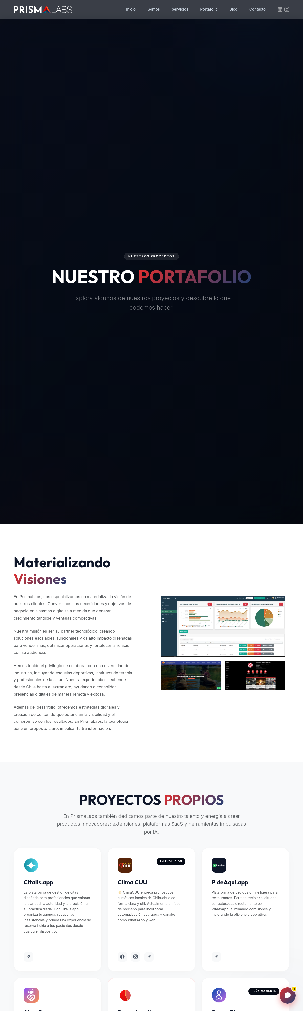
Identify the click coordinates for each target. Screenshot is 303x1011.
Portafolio (208, 9)
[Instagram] (286, 10)
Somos (154, 9)
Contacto (257, 9)
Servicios (180, 9)
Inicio (131, 9)
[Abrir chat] (288, 995)
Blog (233, 9)
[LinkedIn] (280, 10)
